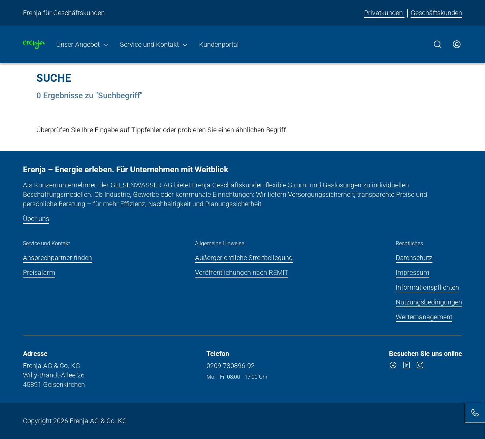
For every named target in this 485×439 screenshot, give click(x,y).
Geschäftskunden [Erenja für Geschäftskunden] (436, 13)
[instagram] (420, 366)
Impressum (412, 272)
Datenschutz (414, 258)
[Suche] (437, 44)
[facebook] (393, 366)
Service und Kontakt (154, 44)
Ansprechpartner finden (57, 258)
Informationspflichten (427, 287)
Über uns (36, 219)
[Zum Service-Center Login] (456, 44)
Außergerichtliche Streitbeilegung (244, 258)
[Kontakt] (475, 413)
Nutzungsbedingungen (429, 302)
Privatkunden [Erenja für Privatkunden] (384, 13)
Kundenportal (219, 44)
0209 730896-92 (230, 366)
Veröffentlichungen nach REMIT (241, 272)
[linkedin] (406, 366)
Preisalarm (39, 272)
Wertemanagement (424, 317)
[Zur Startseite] (34, 44)
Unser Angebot (82, 44)
